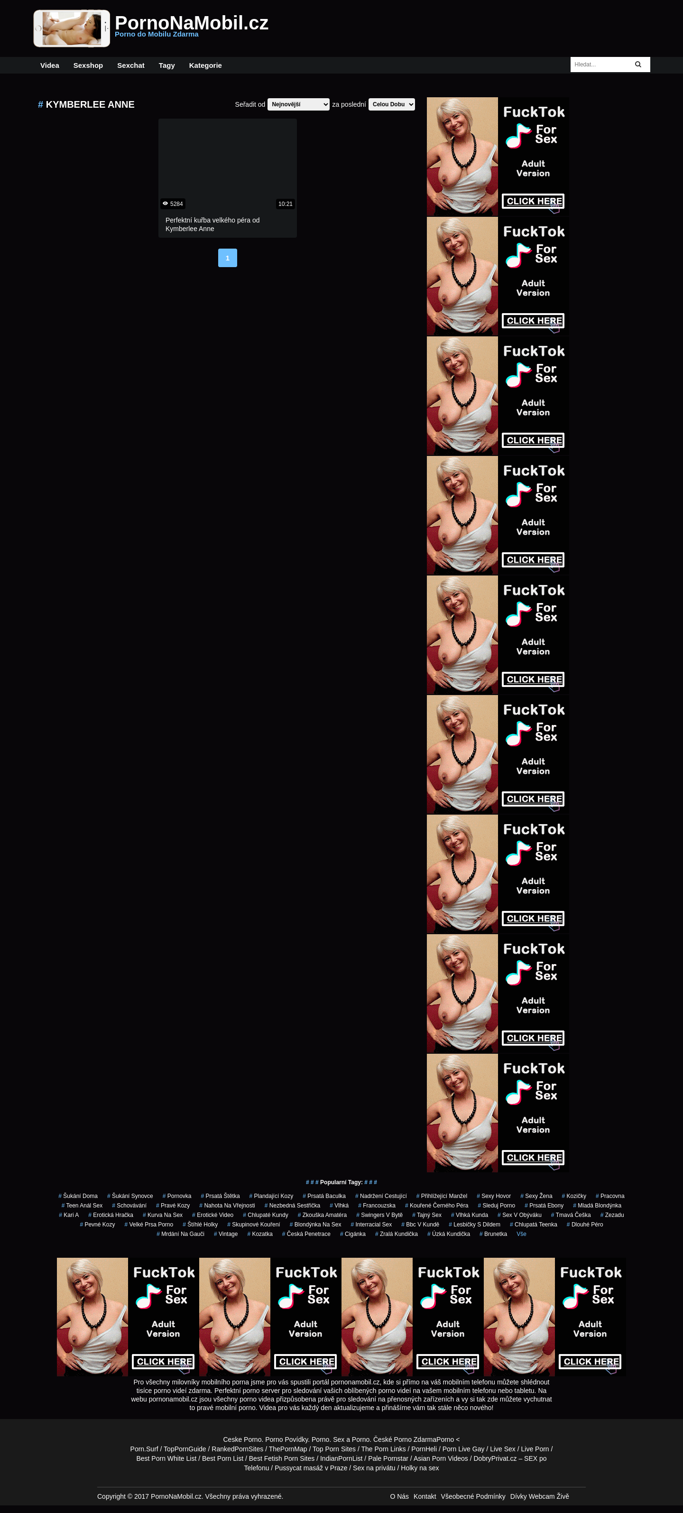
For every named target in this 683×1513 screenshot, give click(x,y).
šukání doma (78, 1196)
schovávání (129, 1205)
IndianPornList (341, 1458)
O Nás (399, 1496)
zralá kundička (396, 1234)
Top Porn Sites (334, 1449)
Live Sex (503, 1449)
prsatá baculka (324, 1196)
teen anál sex (82, 1205)
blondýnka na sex (316, 1224)
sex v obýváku (520, 1215)
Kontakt (425, 1496)
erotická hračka (110, 1215)
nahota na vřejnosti (227, 1205)
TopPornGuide (185, 1449)
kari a (69, 1215)
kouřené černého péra (436, 1205)
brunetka (493, 1234)
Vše (521, 1234)
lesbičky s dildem (474, 1224)
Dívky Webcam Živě (539, 1496)
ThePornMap (288, 1449)
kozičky (574, 1196)
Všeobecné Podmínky (473, 1496)
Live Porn (535, 1449)
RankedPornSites (237, 1449)
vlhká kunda (469, 1215)
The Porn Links (383, 1449)
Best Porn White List (166, 1458)
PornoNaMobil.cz (191, 28)
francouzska (377, 1205)
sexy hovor (494, 1196)
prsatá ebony (544, 1205)
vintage (226, 1234)
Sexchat (131, 65)
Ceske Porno (242, 1439)
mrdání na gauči (180, 1234)
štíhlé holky (200, 1224)
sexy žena (536, 1196)
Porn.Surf (144, 1449)
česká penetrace (306, 1234)
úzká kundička (448, 1234)
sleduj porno (496, 1205)
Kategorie (205, 65)
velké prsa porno (148, 1224)
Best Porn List (222, 1458)
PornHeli (424, 1449)
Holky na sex (420, 1468)
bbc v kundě (420, 1224)
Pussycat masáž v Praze (311, 1468)
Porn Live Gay (464, 1449)
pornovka (177, 1196)
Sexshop (88, 65)
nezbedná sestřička (292, 1205)
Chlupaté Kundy (265, 1215)
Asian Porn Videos (441, 1458)
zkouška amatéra (322, 1215)
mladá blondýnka (597, 1205)
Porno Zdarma (415, 1439)
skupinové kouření (253, 1224)
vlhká (339, 1205)
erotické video (212, 1215)
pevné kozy (97, 1224)
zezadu (612, 1215)
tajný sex (427, 1215)
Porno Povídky (286, 1439)
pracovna (610, 1196)
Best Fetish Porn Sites (282, 1458)
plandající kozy (271, 1196)
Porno (320, 1439)
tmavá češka (571, 1215)
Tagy (167, 65)
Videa (49, 65)
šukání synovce (130, 1196)
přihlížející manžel (441, 1196)
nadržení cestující (381, 1196)
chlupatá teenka (533, 1224)
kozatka (259, 1234)
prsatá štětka (220, 1196)
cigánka (353, 1234)
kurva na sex (163, 1215)
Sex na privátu (374, 1468)
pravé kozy (173, 1205)
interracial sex (371, 1224)
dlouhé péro (585, 1224)
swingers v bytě (379, 1215)
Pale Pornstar (388, 1458)
